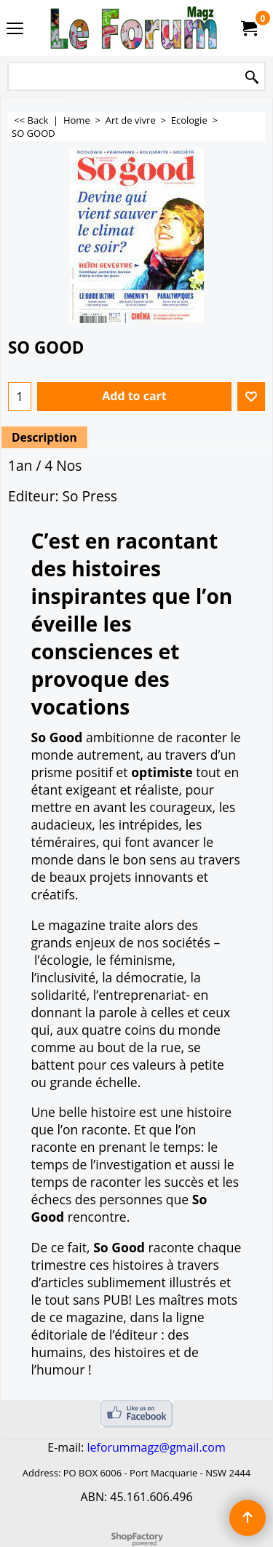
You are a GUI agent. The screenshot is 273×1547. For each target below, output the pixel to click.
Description (44, 437)
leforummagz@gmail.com (156, 1447)
